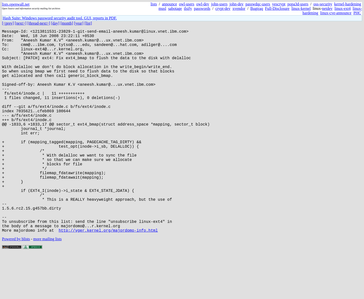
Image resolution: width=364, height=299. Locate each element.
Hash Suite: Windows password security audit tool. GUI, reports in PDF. (60, 18)
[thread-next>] (38, 23)
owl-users (186, 4)
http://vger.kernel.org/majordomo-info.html (108, 275)
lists (154, 4)
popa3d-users (298, 4)
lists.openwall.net (16, 4)
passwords (202, 8)
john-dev (236, 4)
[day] (55, 23)
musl (162, 8)
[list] (88, 23)
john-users (219, 4)
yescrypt (278, 4)
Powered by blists (16, 284)
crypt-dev (222, 8)
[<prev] (8, 23)
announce (169, 4)
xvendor (238, 8)
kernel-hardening (347, 4)
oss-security (322, 4)
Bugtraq (256, 8)
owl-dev (202, 4)
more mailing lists (47, 284)
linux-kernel (301, 8)
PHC (357, 13)
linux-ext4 (342, 8)
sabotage (175, 8)
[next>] (20, 23)
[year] (78, 23)
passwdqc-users (257, 4)
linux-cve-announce (335, 13)
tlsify (188, 8)
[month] (67, 23)
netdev (327, 8)
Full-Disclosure (277, 8)
